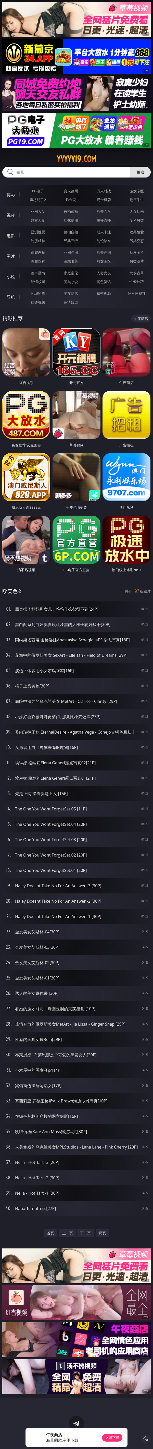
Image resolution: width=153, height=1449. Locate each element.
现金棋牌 (104, 199)
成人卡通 (104, 232)
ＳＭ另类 (137, 220)
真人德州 (71, 191)
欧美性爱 (137, 232)
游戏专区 (137, 191)
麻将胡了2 (38, 199)
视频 (11, 215)
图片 (11, 256)
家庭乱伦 (71, 272)
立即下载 (112, 1437)
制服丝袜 (38, 240)
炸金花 (71, 199)
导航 (11, 297)
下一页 (85, 1233)
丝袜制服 (71, 220)
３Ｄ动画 (137, 211)
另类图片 (137, 261)
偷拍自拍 (71, 232)
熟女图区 (104, 261)
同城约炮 (38, 293)
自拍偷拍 (71, 211)
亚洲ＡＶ (38, 211)
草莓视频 (104, 293)
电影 (11, 235)
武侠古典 (137, 272)
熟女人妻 (38, 220)
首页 (50, 1233)
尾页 (102, 1233)
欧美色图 (104, 252)
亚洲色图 (71, 252)
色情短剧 (71, 302)
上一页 (67, 1233)
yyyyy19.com (76, 159)
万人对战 (104, 191)
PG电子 (38, 191)
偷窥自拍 (38, 252)
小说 (11, 276)
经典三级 (71, 240)
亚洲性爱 (38, 232)
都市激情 (38, 272)
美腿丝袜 (38, 261)
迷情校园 (38, 281)
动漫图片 (137, 252)
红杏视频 (38, 302)
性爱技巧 (137, 281)
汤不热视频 (137, 293)
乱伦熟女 (104, 240)
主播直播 (104, 220)
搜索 (140, 172)
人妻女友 (104, 272)
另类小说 (71, 281)
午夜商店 (71, 293)
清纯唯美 (71, 261)
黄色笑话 (104, 281)
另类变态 (137, 240)
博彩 (11, 194)
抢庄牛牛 (137, 199)
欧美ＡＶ (104, 211)
